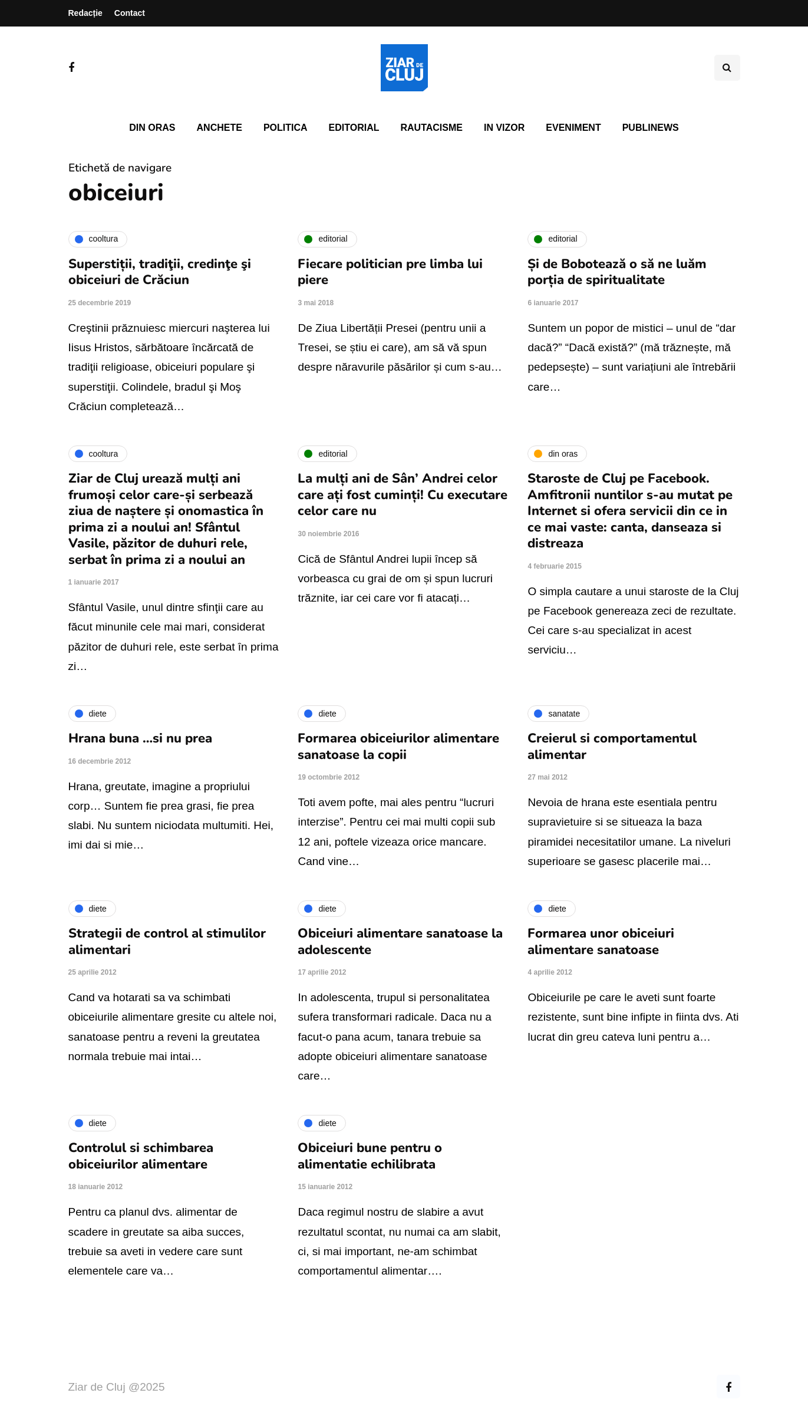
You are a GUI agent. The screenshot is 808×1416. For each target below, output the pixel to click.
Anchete (219, 128)
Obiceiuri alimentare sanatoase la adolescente (400, 942)
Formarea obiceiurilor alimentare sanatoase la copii (398, 747)
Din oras (152, 128)
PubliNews (650, 128)
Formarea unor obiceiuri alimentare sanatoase (600, 942)
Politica (285, 128)
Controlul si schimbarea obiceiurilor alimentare (140, 1156)
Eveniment (573, 128)
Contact (129, 13)
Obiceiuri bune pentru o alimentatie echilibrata (370, 1156)
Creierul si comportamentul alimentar (612, 747)
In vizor (504, 128)
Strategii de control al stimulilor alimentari (167, 942)
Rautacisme (432, 128)
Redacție (85, 13)
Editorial (354, 128)
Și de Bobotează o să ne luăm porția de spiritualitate (617, 272)
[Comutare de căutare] (727, 68)
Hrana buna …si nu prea (140, 738)
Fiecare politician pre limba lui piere (390, 272)
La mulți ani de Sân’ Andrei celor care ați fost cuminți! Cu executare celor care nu (402, 495)
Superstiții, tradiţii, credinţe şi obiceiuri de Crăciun (159, 272)
